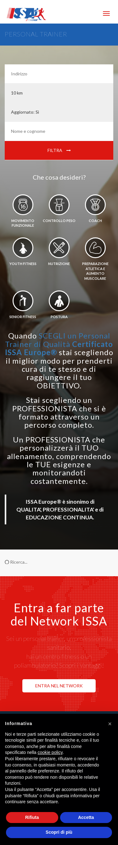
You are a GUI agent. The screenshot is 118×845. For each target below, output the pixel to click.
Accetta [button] (86, 817)
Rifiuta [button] (32, 817)
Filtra (59, 150)
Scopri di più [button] (59, 832)
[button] (110, 724)
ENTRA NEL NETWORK (59, 685)
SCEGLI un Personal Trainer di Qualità (59, 344)
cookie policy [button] (50, 752)
